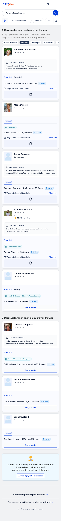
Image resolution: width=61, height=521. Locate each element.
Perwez (24, 42)
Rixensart (48, 42)
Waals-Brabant (10, 42)
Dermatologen (28, 509)
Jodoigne (36, 42)
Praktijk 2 (18, 77)
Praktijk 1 (8, 77)
